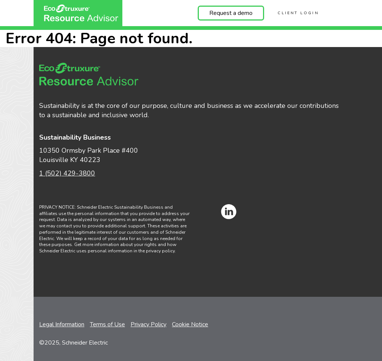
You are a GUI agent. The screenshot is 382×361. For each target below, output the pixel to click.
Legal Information (61, 324)
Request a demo (231, 13)
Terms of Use (107, 324)
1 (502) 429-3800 (67, 173)
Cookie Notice (190, 324)
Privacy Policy (148, 324)
